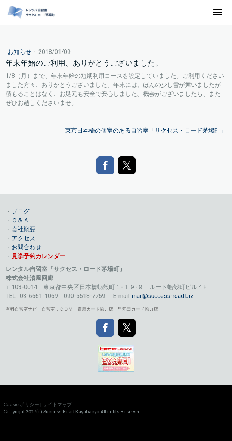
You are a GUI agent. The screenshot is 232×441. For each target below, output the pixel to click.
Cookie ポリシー (21, 404)
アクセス (23, 238)
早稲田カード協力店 (138, 309)
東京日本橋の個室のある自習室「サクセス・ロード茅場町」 (145, 130)
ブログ (21, 211)
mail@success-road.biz (163, 295)
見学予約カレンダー (38, 256)
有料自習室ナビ (21, 309)
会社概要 (23, 229)
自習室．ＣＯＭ (57, 309)
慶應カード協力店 (95, 309)
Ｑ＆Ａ (20, 220)
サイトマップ (57, 404)
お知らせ (20, 51)
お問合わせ (26, 247)
